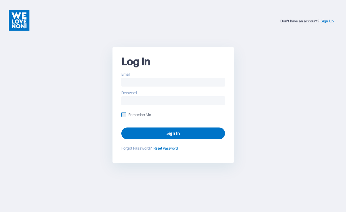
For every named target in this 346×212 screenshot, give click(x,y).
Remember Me (139, 114)
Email (125, 74)
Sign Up (327, 21)
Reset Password (165, 148)
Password (129, 93)
